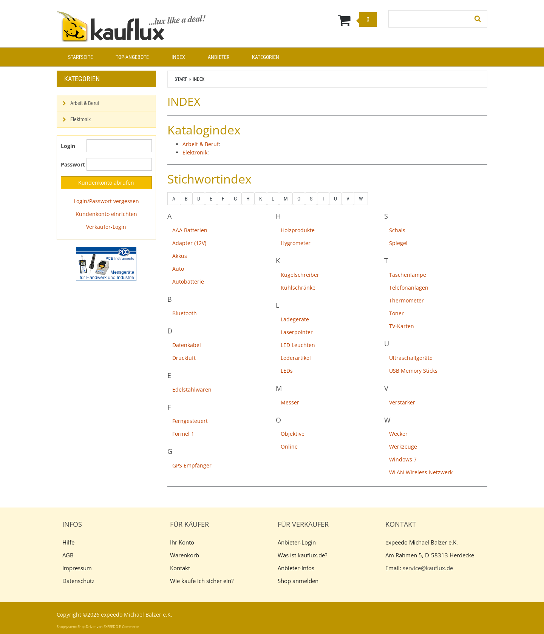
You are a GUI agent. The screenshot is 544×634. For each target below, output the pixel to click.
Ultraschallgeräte (411, 357)
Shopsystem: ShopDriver (76, 626)
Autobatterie (188, 281)
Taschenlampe (407, 274)
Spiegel (398, 243)
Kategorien (265, 57)
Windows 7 (403, 459)
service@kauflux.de (428, 568)
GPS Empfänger (192, 465)
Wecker (398, 433)
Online (289, 446)
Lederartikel (296, 357)
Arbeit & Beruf (200, 144)
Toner (396, 313)
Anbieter (218, 57)
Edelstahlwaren (192, 389)
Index (178, 57)
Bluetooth (184, 313)
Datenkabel (186, 345)
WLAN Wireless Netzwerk (421, 472)
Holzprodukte (298, 230)
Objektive (292, 433)
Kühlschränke (298, 287)
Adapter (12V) (189, 243)
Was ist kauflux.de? (302, 555)
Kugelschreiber (300, 274)
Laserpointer (297, 332)
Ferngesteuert (190, 420)
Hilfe (68, 542)
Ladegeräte (295, 319)
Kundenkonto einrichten (106, 214)
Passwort (71, 164)
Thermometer (406, 300)
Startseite (80, 57)
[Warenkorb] (309, 20)
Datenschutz (78, 581)
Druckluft (184, 357)
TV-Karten (401, 326)
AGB (68, 555)
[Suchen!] (477, 19)
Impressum (77, 568)
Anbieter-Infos (296, 568)
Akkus (179, 255)
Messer (290, 402)
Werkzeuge (403, 446)
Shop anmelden (298, 581)
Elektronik (194, 152)
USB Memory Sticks (413, 370)
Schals (397, 230)
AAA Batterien (189, 230)
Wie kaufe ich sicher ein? (201, 581)
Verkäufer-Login (106, 226)
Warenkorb (184, 555)
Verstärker (402, 402)
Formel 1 (183, 433)
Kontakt (180, 568)
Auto (178, 268)
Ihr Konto (182, 542)
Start (181, 79)
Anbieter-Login (297, 542)
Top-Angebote (132, 57)
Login (68, 146)
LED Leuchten (298, 345)
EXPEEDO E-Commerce (121, 626)
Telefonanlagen (408, 287)
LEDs (287, 370)
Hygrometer (296, 243)
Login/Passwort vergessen (106, 201)
